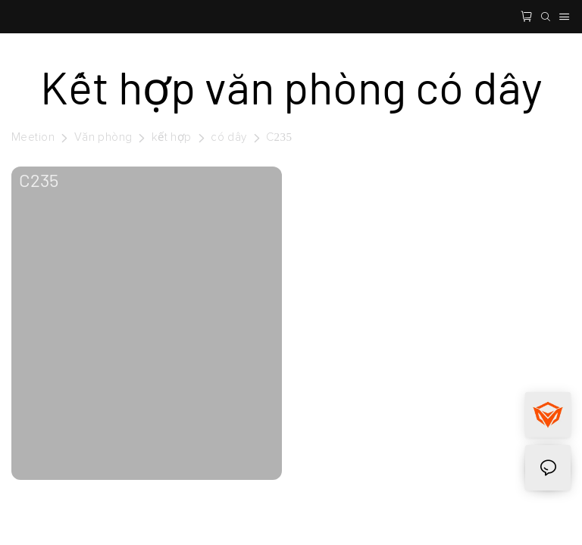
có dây (228, 137)
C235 (279, 137)
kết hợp (172, 137)
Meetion (33, 137)
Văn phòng (103, 137)
